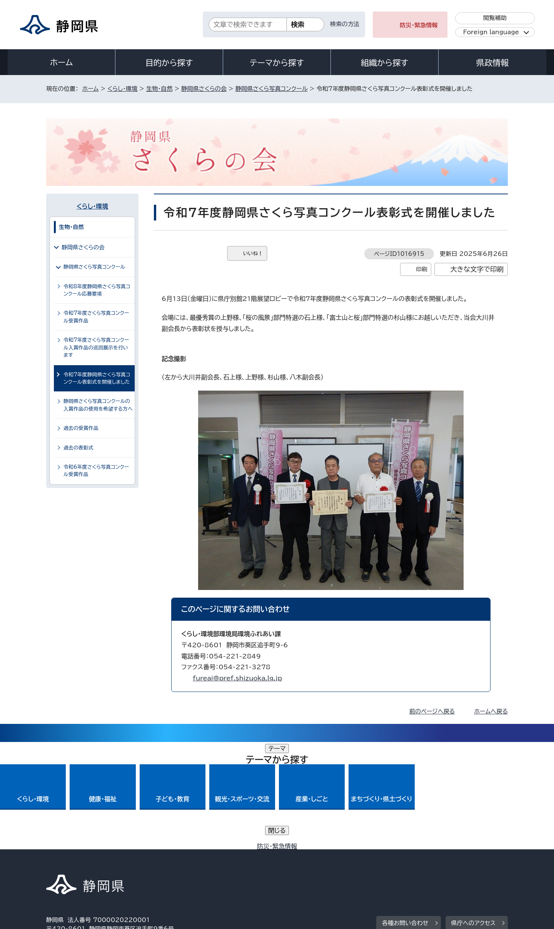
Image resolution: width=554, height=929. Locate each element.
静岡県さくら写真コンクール (271, 89)
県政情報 (492, 62)
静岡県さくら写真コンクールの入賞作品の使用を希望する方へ (98, 405)
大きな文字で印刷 (477, 269)
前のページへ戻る (432, 711)
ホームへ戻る (491, 711)
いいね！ (253, 253)
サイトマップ (471, 863)
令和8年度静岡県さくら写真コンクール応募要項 (96, 290)
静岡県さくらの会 (204, 89)
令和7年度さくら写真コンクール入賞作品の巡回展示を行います (96, 348)
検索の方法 (344, 24)
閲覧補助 (495, 18)
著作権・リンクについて (82, 863)
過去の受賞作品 (80, 428)
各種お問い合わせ (405, 816)
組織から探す (385, 62)
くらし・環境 (122, 89)
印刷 (421, 269)
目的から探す (169, 62)
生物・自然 (159, 89)
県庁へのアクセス (473, 816)
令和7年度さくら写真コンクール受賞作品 (96, 317)
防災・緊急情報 (419, 25)
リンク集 (418, 863)
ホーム (61, 62)
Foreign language (491, 32)
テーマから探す (277, 62)
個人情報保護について (168, 863)
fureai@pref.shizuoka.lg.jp (237, 678)
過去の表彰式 (78, 447)
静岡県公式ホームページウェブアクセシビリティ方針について (302, 863)
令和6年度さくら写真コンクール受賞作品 (96, 470)
